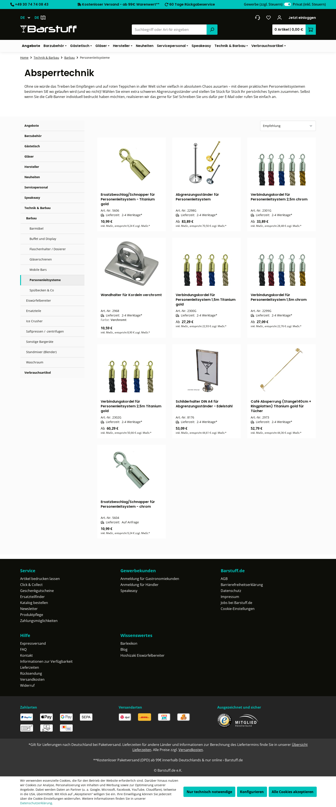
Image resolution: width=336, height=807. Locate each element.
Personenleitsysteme (45, 280)
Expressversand (33, 643)
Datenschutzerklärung (36, 803)
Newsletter (29, 608)
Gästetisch (32, 146)
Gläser (29, 156)
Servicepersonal (36, 187)
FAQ (23, 649)
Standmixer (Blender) (41, 352)
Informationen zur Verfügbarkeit (46, 661)
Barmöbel (37, 228)
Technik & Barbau (37, 208)
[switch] (287, 4)
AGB (224, 578)
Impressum (230, 596)
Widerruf (27, 685)
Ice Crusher (34, 321)
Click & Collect (31, 584)
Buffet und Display (43, 239)
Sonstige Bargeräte (39, 342)
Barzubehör (33, 136)
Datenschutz (231, 590)
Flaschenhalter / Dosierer (48, 249)
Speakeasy (32, 198)
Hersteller (31, 167)
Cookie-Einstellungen (238, 608)
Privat (309, 4)
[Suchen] (212, 29)
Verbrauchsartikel (37, 372)
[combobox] (169, 29)
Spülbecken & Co (42, 290)
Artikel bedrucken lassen (40, 578)
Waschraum (34, 362)
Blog (124, 649)
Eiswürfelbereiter (38, 300)
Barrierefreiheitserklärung (242, 584)
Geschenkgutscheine (37, 590)
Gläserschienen (41, 259)
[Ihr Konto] (279, 17)
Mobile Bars (38, 270)
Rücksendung (31, 673)
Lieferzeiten (29, 667)
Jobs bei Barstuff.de (236, 602)
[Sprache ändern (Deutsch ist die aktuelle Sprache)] (27, 17)
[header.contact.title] (257, 17)
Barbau (31, 218)
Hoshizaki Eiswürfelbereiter (142, 655)
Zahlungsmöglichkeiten (39, 620)
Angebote (31, 125)
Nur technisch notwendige (209, 791)
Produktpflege (31, 614)
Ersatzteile (33, 311)
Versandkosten (32, 679)
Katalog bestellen (34, 602)
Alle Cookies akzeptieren (293, 791)
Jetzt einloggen (302, 17)
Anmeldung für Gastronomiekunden (149, 578)
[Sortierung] (288, 126)
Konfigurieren (252, 791)
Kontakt (26, 655)
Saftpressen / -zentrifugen (45, 331)
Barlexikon (128, 643)
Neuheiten (32, 177)
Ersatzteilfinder (32, 596)
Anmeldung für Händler (139, 584)
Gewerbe (263, 4)
